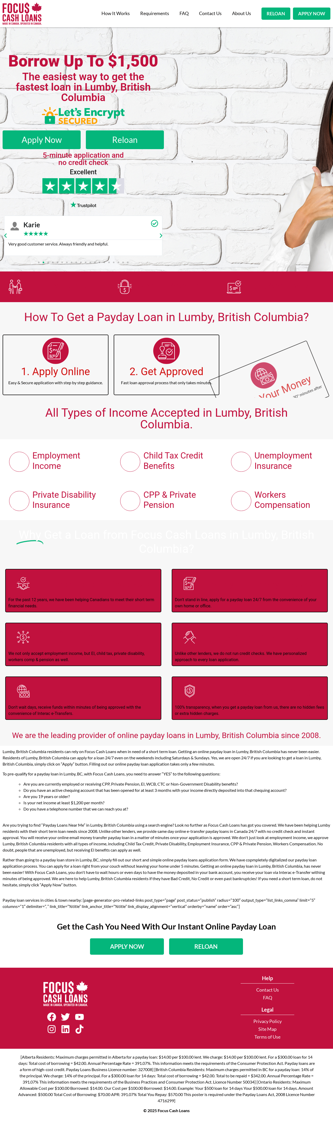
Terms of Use (267, 1038)
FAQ (184, 13)
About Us (241, 13)
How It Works (115, 13)
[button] (5, 235)
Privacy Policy (267, 1023)
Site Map (267, 1031)
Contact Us (210, 13)
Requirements (154, 13)
